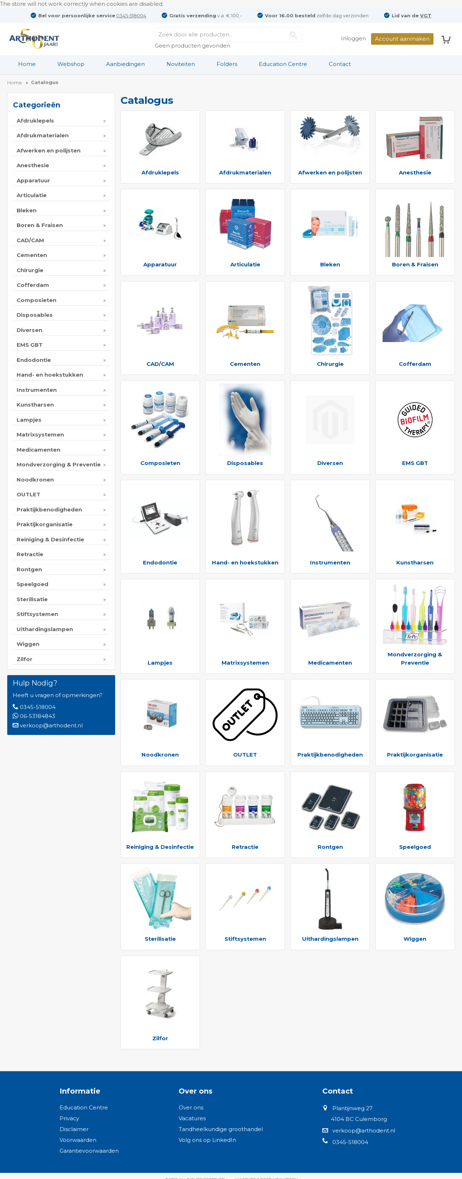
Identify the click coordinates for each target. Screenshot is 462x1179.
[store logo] (34, 39)
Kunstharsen (414, 562)
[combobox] (228, 34)
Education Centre (283, 64)
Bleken (330, 264)
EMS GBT (415, 463)
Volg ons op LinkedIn (207, 1139)
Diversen (330, 463)
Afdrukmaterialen (245, 172)
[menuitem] (27, 64)
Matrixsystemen (245, 662)
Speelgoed (415, 846)
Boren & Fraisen (415, 264)
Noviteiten (180, 64)
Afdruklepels (160, 172)
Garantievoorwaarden (89, 1150)
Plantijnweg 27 (352, 1108)
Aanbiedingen (125, 64)
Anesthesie (415, 172)
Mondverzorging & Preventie (415, 658)
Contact (340, 64)
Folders (227, 64)
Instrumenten (330, 562)
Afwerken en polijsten (330, 172)
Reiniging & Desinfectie (160, 846)
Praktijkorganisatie (415, 754)
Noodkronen (160, 754)
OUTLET (245, 754)
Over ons (191, 1107)
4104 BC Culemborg (359, 1119)
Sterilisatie (160, 938)
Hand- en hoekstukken (245, 562)
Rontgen (330, 846)
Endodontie (160, 562)
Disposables (245, 463)
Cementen (245, 363)
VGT (425, 15)
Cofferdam (415, 363)
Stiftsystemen (245, 938)
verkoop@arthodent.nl (51, 725)
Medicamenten (330, 662)
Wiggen (415, 938)
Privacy (69, 1118)
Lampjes (160, 662)
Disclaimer (74, 1129)
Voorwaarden (78, 1139)
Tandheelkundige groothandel (221, 1129)
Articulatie (245, 264)
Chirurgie (330, 363)
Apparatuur (160, 264)
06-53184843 (37, 716)
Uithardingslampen (330, 938)
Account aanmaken (402, 38)
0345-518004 (131, 15)
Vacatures (192, 1118)
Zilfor (160, 1038)
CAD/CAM (160, 363)
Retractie (245, 846)
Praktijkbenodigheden (330, 754)
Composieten (160, 463)
